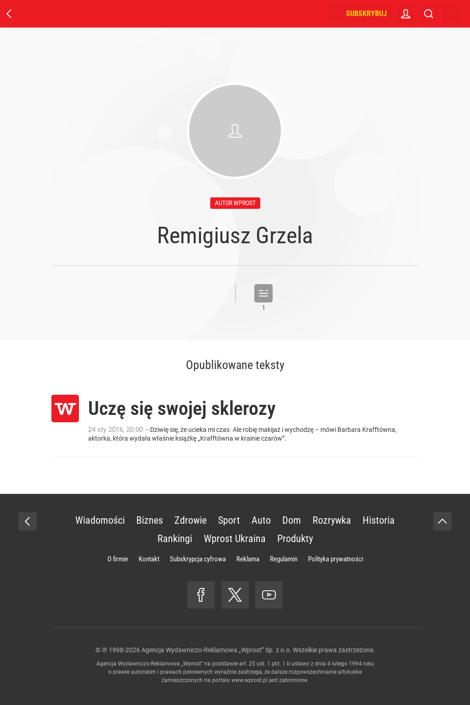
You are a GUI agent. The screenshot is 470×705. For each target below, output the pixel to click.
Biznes (149, 520)
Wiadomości (100, 520)
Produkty (295, 538)
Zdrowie (190, 520)
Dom (291, 520)
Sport (229, 520)
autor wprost (235, 203)
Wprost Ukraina (235, 538)
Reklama (247, 559)
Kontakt (149, 559)
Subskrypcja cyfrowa (198, 559)
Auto (261, 520)
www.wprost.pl (249, 680)
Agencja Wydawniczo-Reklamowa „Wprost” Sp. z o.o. (216, 650)
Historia (379, 520)
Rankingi (174, 538)
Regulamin (283, 559)
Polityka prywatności (335, 559)
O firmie (117, 559)
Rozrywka (332, 520)
